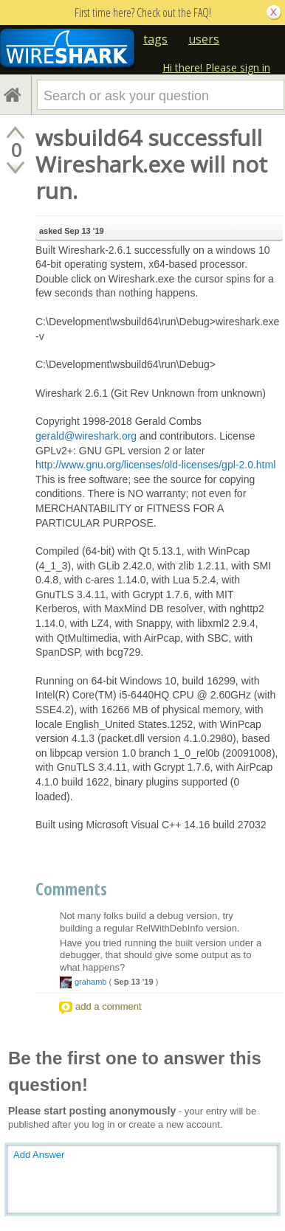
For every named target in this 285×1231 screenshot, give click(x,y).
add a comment (108, 1006)
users (203, 39)
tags (155, 39)
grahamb (90, 981)
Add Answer (38, 1154)
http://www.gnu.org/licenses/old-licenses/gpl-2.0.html (155, 465)
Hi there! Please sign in (216, 67)
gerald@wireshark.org (86, 436)
